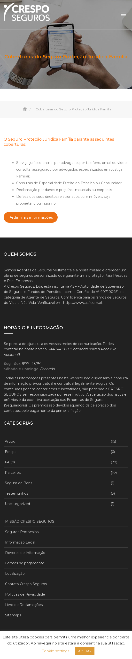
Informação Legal (20, 542)
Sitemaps (13, 615)
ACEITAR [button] (85, 651)
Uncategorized (17, 504)
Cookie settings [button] (55, 651)
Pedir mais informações (30, 217)
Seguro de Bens (18, 483)
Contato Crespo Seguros (26, 584)
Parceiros (13, 472)
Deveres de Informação (25, 553)
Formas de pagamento (24, 563)
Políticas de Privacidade (25, 594)
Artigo (10, 441)
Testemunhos (16, 493)
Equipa (10, 452)
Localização (15, 573)
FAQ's (10, 462)
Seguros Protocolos (22, 532)
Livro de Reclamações (24, 605)
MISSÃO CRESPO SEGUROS (29, 521)
